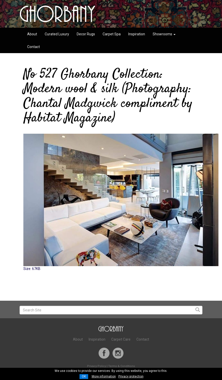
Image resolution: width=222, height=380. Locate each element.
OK (84, 376)
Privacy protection (131, 376)
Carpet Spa (112, 34)
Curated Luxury (57, 34)
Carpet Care (121, 339)
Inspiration (136, 34)
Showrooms (164, 34)
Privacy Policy (96, 366)
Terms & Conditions (121, 366)
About (32, 34)
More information (104, 376)
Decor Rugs (86, 34)
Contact (33, 47)
